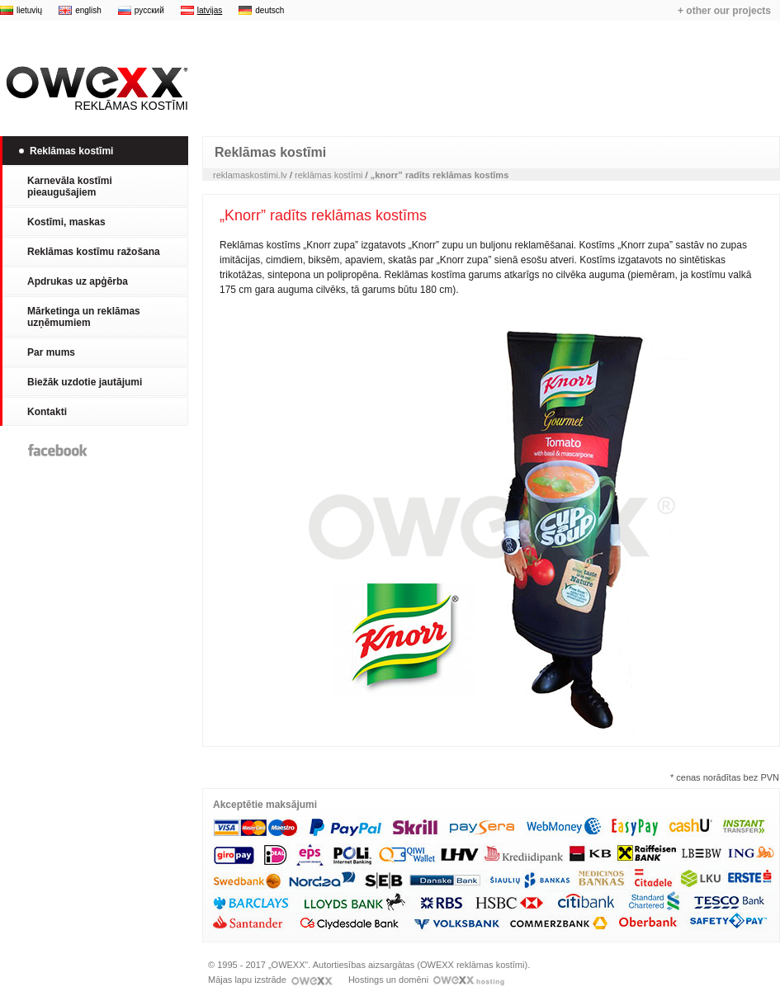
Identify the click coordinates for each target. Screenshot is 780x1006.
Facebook (57, 450)
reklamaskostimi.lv (250, 175)
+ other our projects (724, 11)
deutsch (269, 10)
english (88, 10)
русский (149, 10)
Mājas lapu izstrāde (270, 980)
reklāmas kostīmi (329, 175)
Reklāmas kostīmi (94, 89)
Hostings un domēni (426, 980)
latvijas (210, 10)
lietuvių (29, 10)
